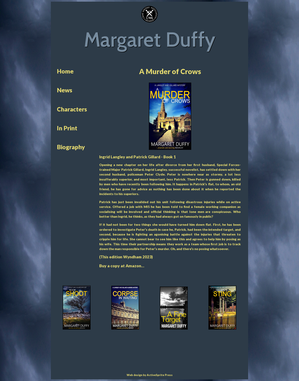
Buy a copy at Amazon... (121, 265)
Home (65, 71)
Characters (72, 109)
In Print (67, 128)
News (64, 90)
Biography (71, 146)
